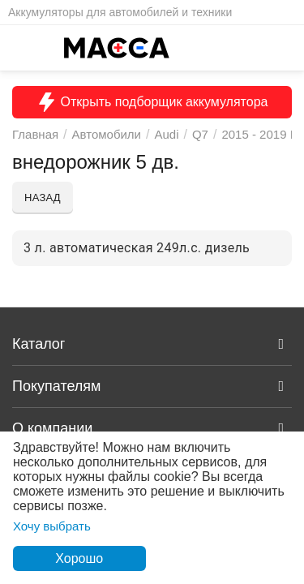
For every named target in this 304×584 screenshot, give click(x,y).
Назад (42, 197)
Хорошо (79, 558)
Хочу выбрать (52, 526)
